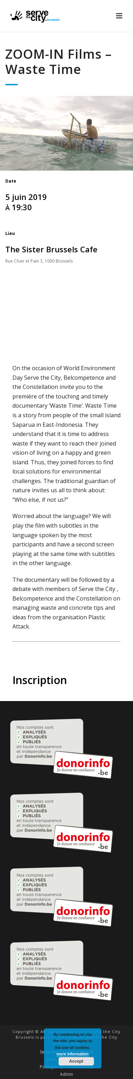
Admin (66, 1074)
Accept (76, 1061)
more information (73, 1054)
